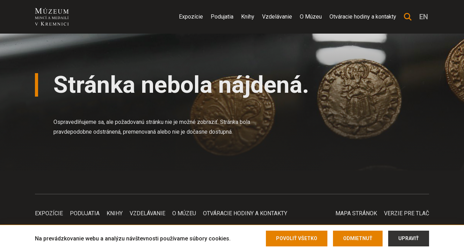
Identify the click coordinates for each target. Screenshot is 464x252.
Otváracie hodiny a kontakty (362, 16)
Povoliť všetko (296, 238)
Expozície (191, 16)
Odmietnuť (357, 238)
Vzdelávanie (277, 16)
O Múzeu (311, 16)
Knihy (247, 16)
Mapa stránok (356, 213)
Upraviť (408, 238)
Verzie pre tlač (406, 213)
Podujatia (222, 16)
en (423, 17)
